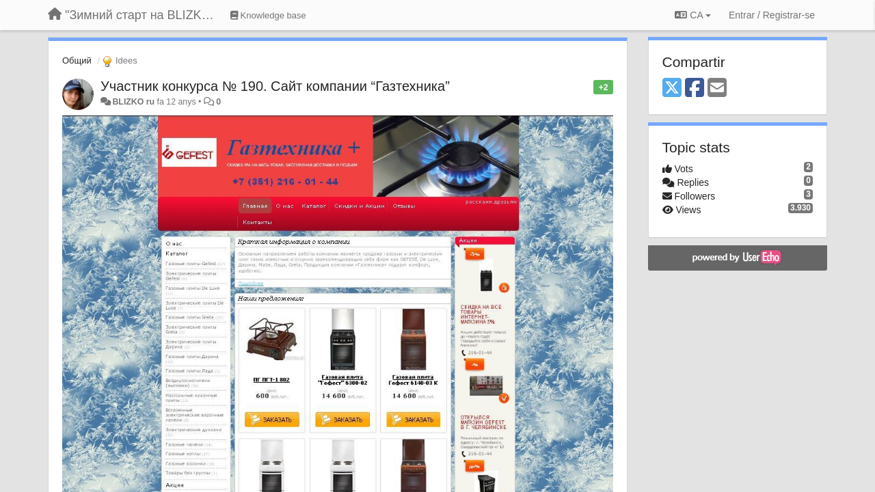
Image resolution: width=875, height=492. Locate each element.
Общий (77, 60)
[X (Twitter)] (672, 88)
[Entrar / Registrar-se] (771, 15)
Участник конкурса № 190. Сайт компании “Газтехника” (275, 86)
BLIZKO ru (134, 102)
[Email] (717, 88)
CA (692, 15)
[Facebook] (694, 88)
